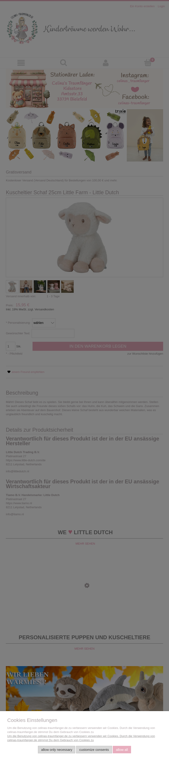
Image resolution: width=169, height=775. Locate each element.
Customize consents (94, 750)
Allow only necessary (56, 750)
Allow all (122, 750)
